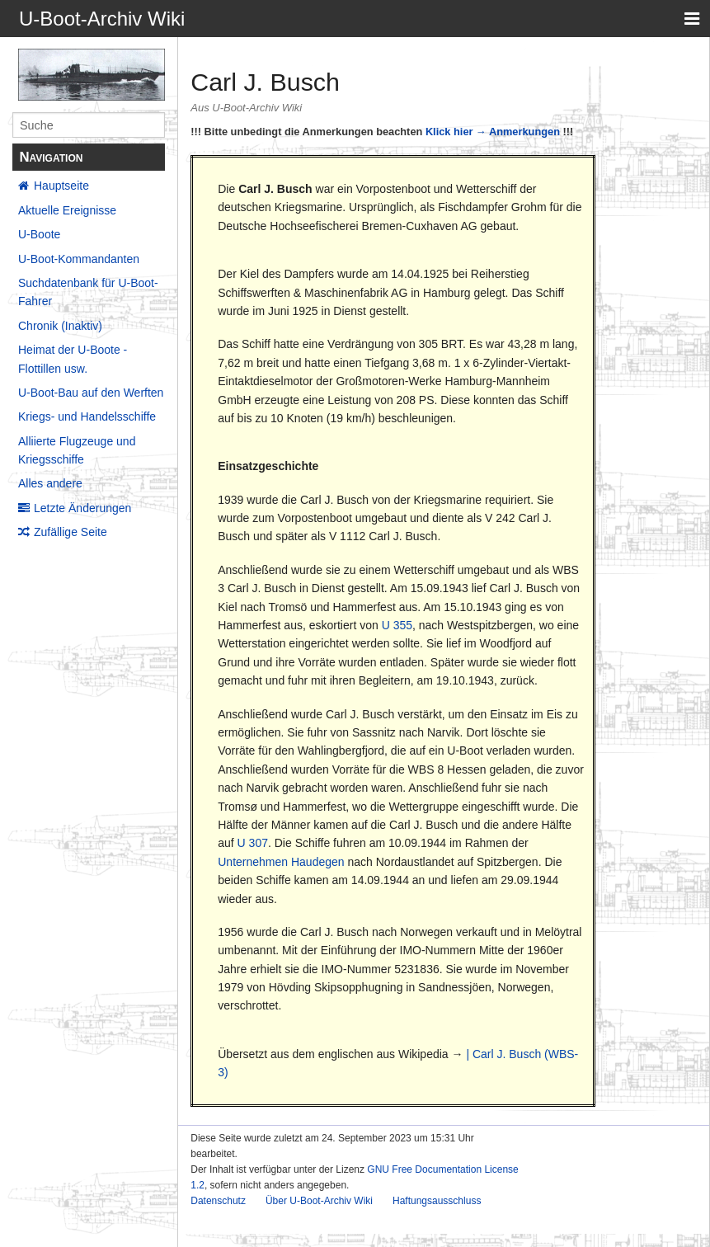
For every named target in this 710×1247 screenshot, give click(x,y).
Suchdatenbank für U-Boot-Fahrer (88, 292)
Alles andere (50, 483)
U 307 (252, 842)
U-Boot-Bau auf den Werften (90, 392)
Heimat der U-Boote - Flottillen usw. (72, 358)
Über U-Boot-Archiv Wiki (319, 1201)
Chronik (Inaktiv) (60, 325)
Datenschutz (218, 1201)
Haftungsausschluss (437, 1201)
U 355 (397, 625)
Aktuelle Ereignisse (67, 210)
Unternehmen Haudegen (281, 861)
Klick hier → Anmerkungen (493, 131)
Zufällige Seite (70, 532)
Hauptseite (61, 185)
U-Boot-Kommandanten (78, 259)
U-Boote (39, 234)
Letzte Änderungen (82, 508)
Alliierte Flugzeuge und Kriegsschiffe (76, 450)
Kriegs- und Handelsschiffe (87, 416)
